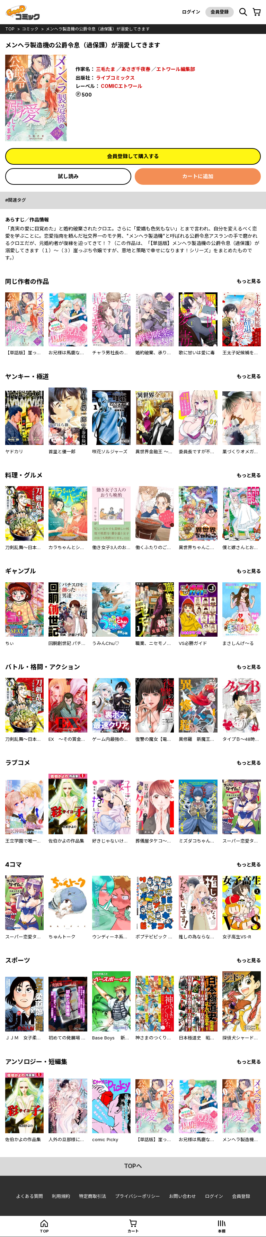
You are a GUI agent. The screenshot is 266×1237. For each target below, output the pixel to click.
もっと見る (249, 281)
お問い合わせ (182, 1196)
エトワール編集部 (175, 69)
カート (133, 1231)
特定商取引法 (92, 1196)
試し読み (68, 176)
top (10, 28)
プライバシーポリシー (137, 1196)
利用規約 (61, 1196)
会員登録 (220, 12)
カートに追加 (197, 176)
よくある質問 (29, 1196)
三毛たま (105, 69)
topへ (133, 1166)
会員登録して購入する (133, 156)
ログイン (191, 12)
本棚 (221, 1231)
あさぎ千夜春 (135, 69)
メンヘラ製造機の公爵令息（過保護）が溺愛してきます (98, 28)
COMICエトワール (121, 86)
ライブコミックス (115, 78)
